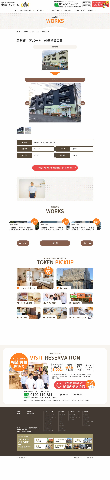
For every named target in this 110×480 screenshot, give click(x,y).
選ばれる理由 (72, 435)
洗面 (60, 443)
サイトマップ (90, 478)
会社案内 (85, 435)
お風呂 (61, 439)
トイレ (61, 441)
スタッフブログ (87, 439)
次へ (85, 264)
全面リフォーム (63, 450)
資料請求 (19, 435)
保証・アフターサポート (75, 439)
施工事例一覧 (62, 435)
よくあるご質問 (87, 446)
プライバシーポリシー (79, 478)
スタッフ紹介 (86, 437)
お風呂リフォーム (48, 441)
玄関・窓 (61, 444)
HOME (19, 433)
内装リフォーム (48, 446)
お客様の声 (86, 441)
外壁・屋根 (47, 448)
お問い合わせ (30, 435)
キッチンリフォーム (49, 437)
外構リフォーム (48, 450)
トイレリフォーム (48, 443)
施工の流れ (72, 441)
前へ (24, 264)
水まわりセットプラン (49, 435)
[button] (27, 103)
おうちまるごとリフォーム (50, 439)
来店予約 (29, 433)
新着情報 (85, 444)
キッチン (61, 437)
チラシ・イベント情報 (88, 443)
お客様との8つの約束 (74, 437)
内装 (60, 448)
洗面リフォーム (48, 444)
